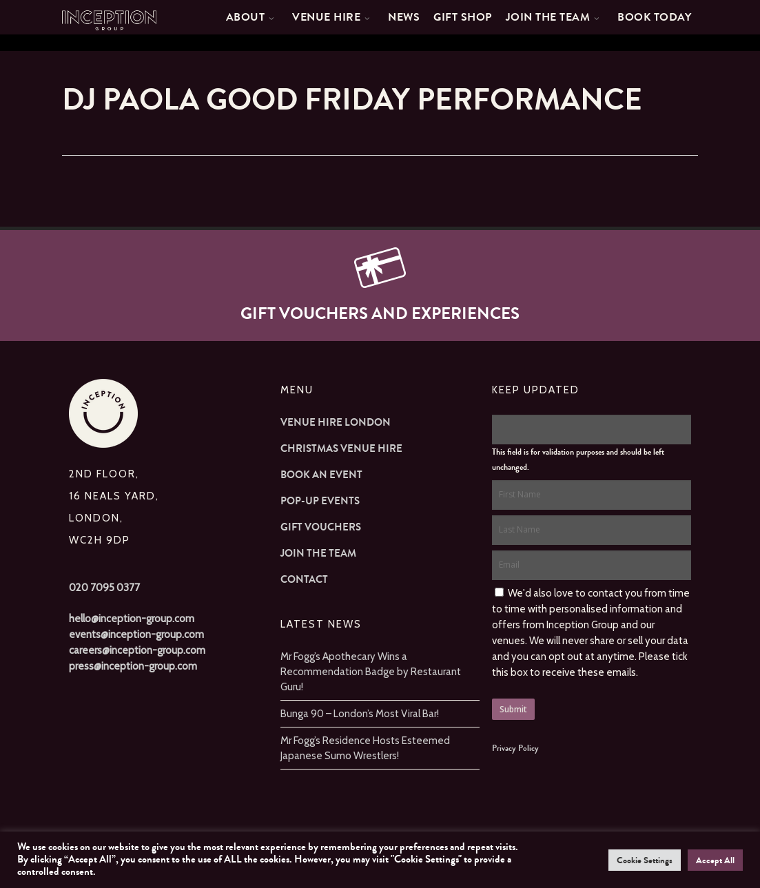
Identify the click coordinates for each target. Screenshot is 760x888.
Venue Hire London (335, 422)
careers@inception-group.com (137, 650)
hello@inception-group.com (131, 618)
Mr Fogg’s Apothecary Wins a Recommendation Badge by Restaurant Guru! (370, 671)
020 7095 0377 (104, 587)
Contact (304, 579)
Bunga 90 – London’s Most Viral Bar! (359, 714)
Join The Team (318, 553)
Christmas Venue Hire (341, 448)
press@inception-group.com (133, 666)
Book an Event (321, 474)
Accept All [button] (715, 860)
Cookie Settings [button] (644, 860)
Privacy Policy (515, 748)
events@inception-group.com (136, 634)
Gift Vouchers (320, 527)
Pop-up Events (320, 500)
